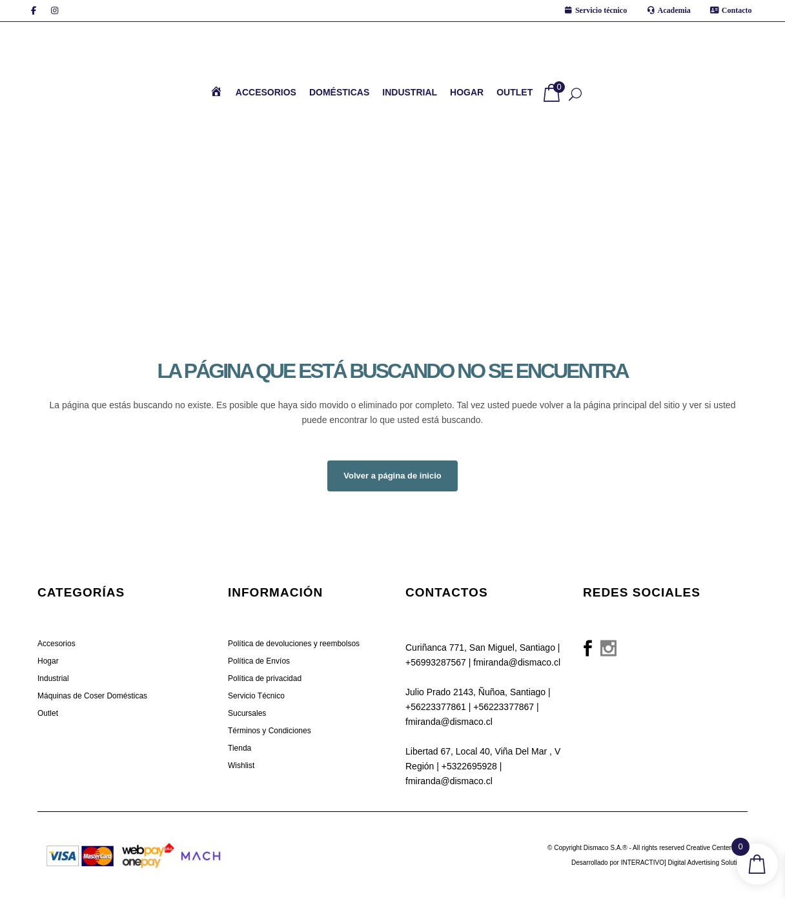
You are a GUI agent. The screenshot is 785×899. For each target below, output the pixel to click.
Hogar (48, 661)
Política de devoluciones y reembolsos (294, 643)
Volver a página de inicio (392, 475)
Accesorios (56, 643)
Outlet (47, 713)
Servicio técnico (601, 10)
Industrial (53, 678)
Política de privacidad (264, 678)
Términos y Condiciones (269, 730)
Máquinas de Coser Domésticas (92, 696)
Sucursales (247, 713)
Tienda (239, 748)
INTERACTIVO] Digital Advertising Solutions (684, 862)
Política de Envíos (259, 661)
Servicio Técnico (256, 696)
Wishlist (241, 765)
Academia (674, 10)
